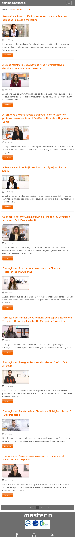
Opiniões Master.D (14, 3)
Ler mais (7, 55)
